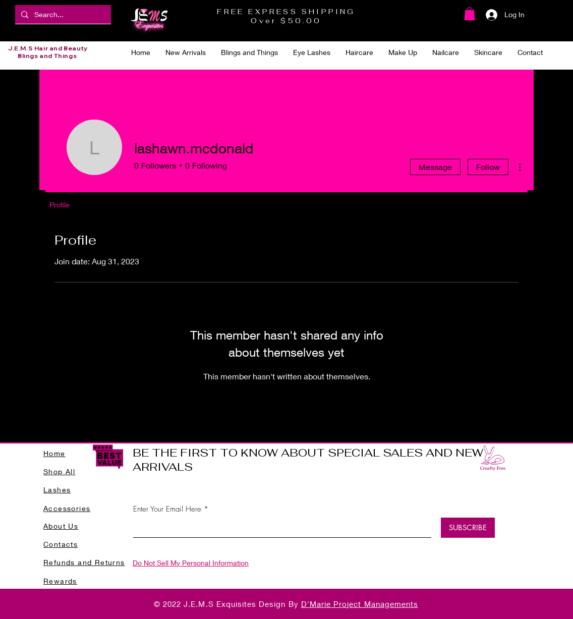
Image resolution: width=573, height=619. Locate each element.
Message (435, 167)
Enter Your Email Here (167, 509)
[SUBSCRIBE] (468, 528)
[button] (469, 13)
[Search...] (62, 14)
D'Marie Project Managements (359, 603)
